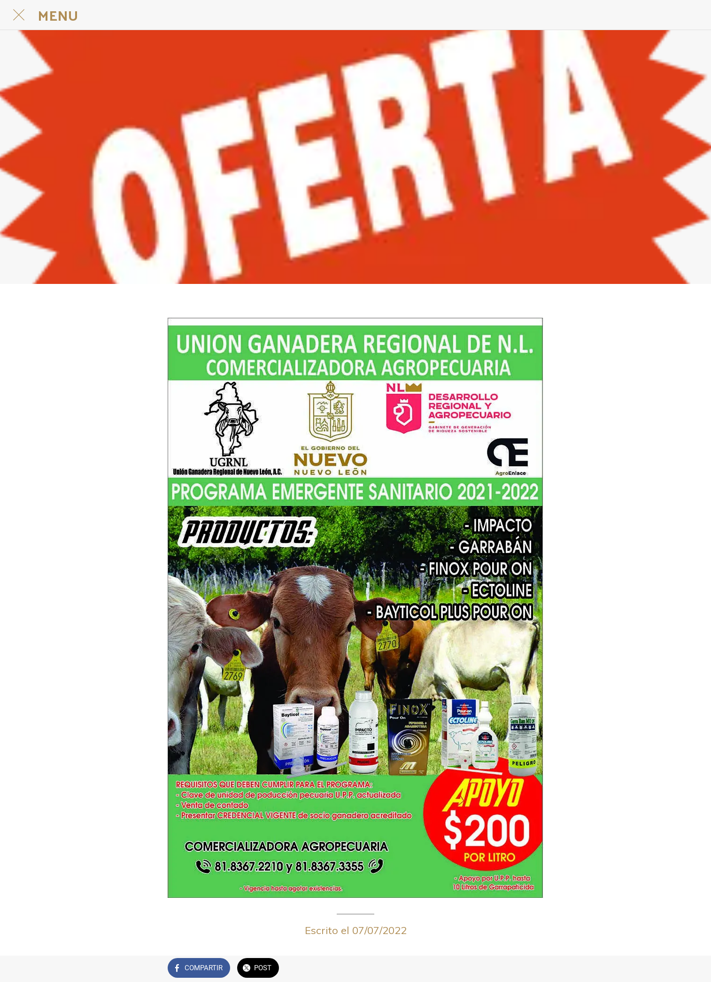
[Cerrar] (18, 15)
